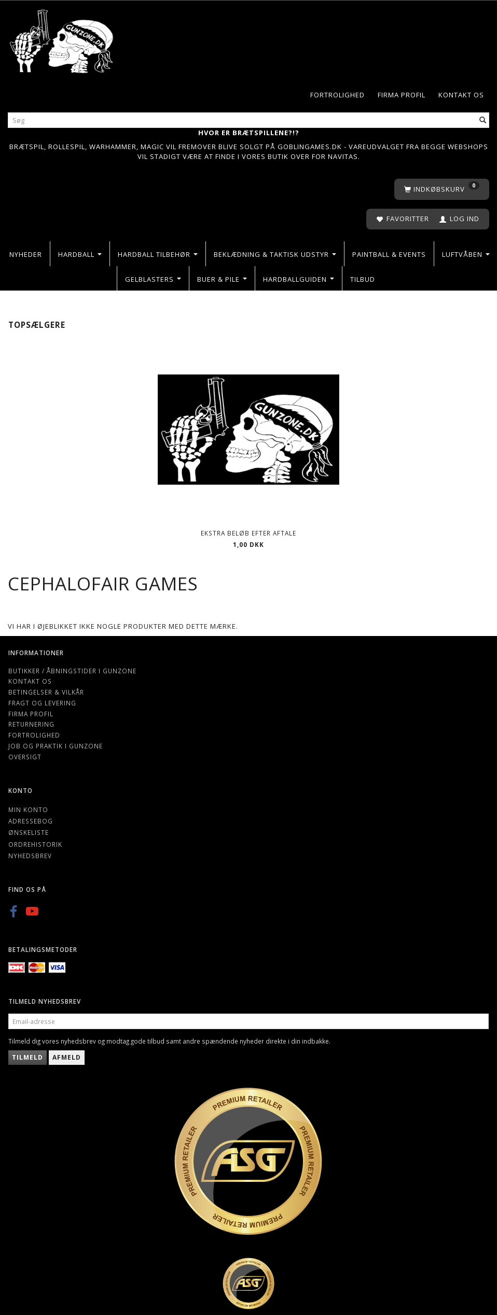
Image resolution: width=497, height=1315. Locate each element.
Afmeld (66, 1057)
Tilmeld (27, 1057)
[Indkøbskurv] (441, 189)
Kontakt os (461, 94)
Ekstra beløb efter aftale (248, 533)
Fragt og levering (42, 703)
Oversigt (25, 757)
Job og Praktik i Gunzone (55, 746)
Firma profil (401, 94)
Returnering (31, 724)
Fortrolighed (337, 94)
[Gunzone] (62, 38)
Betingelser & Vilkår (46, 692)
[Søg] (483, 120)
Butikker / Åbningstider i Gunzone (72, 671)
